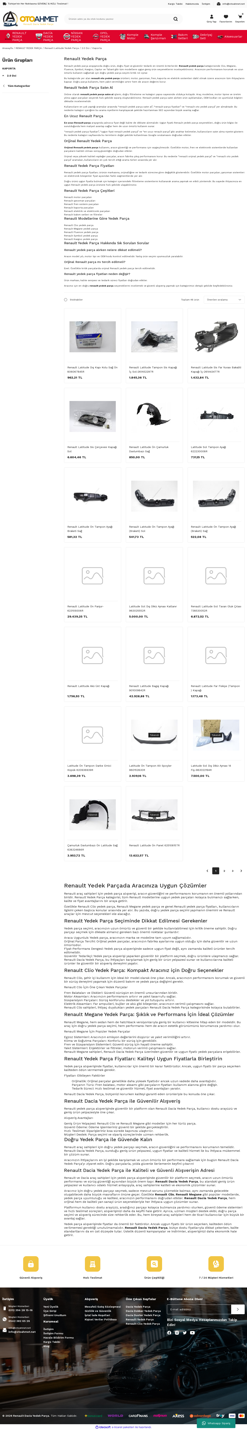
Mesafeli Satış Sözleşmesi (103, 1306)
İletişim (48, 1329)
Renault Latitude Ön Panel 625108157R (154, 845)
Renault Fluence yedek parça (81, 232)
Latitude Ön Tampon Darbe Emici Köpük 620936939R (89, 767)
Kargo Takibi (51, 1341)
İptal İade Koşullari (97, 1315)
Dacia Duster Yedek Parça (143, 1315)
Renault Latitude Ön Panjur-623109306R (85, 608)
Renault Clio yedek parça (78, 225)
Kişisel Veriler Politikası (101, 1319)
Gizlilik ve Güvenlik (98, 1310)
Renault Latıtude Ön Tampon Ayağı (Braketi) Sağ (213, 528)
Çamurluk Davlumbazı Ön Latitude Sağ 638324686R (92, 847)
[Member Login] (212, 19)
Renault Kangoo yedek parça (80, 239)
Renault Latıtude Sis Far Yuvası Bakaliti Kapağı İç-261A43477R (216, 369)
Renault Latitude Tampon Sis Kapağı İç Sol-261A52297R (153, 369)
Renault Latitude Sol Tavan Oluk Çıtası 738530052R (216, 608)
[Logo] (30, 18)
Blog (46, 1346)
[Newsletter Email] (206, 1309)
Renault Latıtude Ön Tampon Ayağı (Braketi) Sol (151, 528)
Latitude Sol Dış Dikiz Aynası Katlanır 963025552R (153, 608)
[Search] (123, 19)
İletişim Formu (53, 1333)
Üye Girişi (49, 1310)
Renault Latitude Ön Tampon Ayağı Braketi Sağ (90, 528)
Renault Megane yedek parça (81, 228)
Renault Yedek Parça (140, 1319)
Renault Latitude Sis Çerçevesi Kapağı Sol (92, 449)
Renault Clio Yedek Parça (143, 1323)
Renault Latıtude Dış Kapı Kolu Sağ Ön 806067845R (92, 369)
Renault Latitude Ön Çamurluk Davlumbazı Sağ (148, 449)
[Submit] (238, 1309)
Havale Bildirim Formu (58, 1337)
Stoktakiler (76, 299)
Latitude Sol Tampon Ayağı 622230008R (208, 449)
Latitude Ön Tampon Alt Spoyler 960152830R (150, 767)
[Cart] (240, 19)
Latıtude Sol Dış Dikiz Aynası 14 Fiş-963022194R (211, 767)
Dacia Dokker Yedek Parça (143, 1310)
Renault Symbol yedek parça (81, 235)
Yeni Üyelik (50, 1306)
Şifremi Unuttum (54, 1315)
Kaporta (97, 48)
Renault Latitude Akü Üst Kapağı (88, 686)
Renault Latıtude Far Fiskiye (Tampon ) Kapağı (215, 688)
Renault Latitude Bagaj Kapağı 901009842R (149, 688)
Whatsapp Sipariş (216, 1423)
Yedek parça (73, 1066)
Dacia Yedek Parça (138, 1306)
